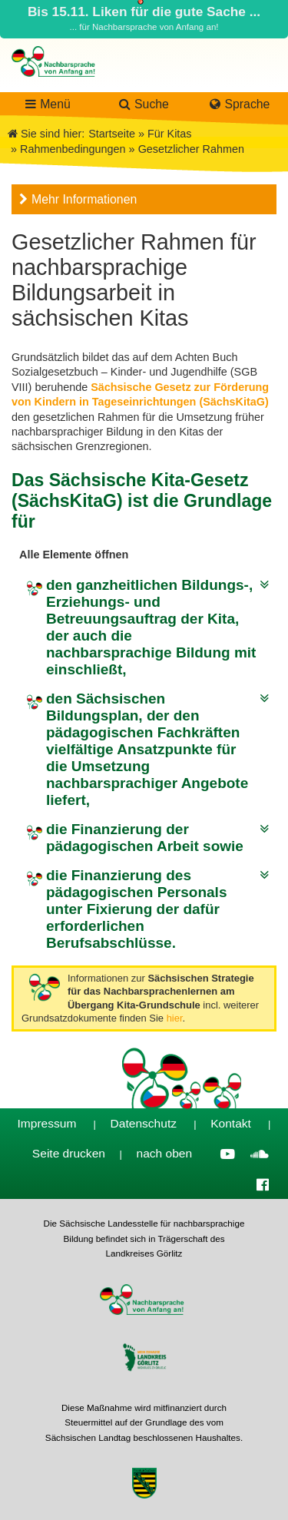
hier (175, 1018)
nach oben (165, 1153)
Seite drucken (68, 1153)
